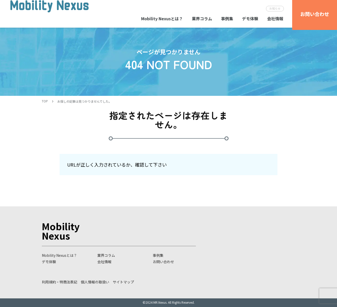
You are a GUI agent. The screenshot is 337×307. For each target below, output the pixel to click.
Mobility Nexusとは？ (162, 18)
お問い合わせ (163, 261)
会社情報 (275, 18)
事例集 (227, 18)
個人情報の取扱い (95, 281)
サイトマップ (123, 281)
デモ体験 (250, 18)
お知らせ (274, 8)
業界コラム (202, 18)
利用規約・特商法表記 (59, 281)
